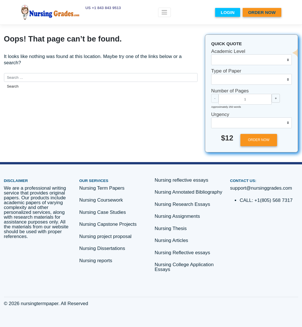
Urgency (220, 114)
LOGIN (227, 12)
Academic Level (228, 51)
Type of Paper (226, 71)
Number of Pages (230, 91)
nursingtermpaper (39, 303)
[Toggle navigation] (164, 12)
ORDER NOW (262, 12)
